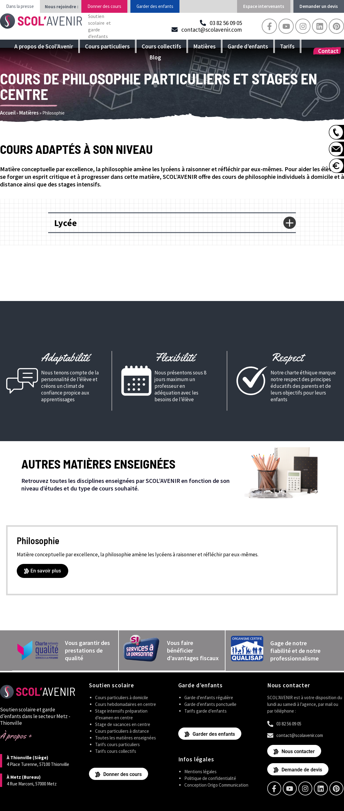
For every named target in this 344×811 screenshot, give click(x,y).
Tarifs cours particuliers (117, 744)
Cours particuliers (107, 46)
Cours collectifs (161, 46)
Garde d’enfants (248, 46)
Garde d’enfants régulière (208, 697)
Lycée (65, 222)
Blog (155, 57)
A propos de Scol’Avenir (43, 46)
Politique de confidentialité (210, 778)
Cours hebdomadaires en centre (125, 704)
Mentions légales (200, 771)
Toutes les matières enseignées (125, 737)
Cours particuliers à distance (122, 731)
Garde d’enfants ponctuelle (210, 704)
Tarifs (287, 46)
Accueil (8, 112)
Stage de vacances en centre (122, 724)
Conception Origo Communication (216, 784)
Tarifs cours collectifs (115, 751)
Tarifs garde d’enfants (205, 711)
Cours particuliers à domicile (121, 697)
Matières (204, 46)
